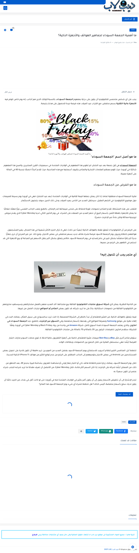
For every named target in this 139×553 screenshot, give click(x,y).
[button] (121, 431)
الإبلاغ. (34, 535)
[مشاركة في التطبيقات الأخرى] (81, 431)
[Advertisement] (69, 69)
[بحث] (5, 8)
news (133, 30)
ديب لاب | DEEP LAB (111, 549)
